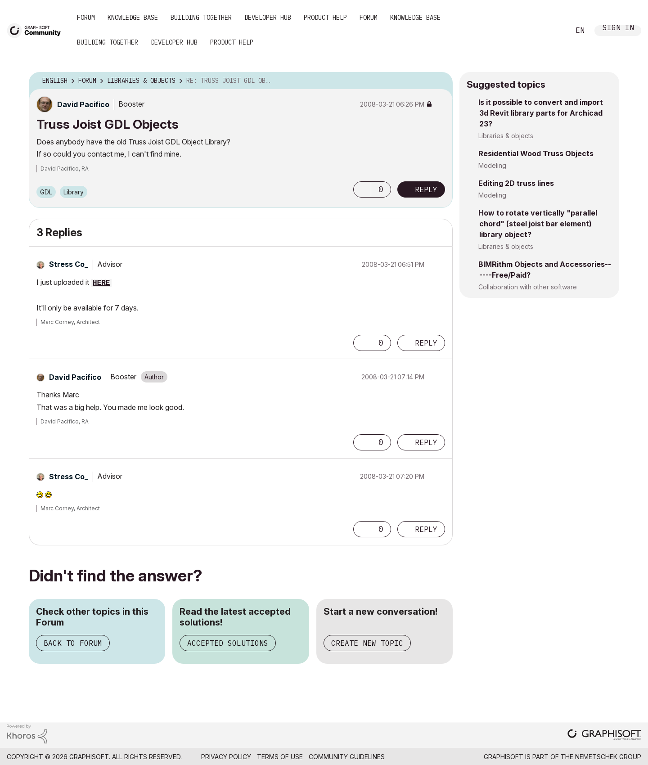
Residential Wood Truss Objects (536, 153)
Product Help (325, 18)
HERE (101, 283)
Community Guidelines (347, 756)
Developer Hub (267, 18)
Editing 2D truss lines (516, 183)
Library (73, 192)
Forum (86, 18)
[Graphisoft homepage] (604, 735)
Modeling (492, 165)
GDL (46, 192)
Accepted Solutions (227, 643)
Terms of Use (280, 756)
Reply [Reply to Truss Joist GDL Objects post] (426, 189)
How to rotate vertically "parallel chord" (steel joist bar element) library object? (537, 223)
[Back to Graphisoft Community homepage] (37, 30)
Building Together (201, 18)
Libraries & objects (505, 136)
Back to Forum (73, 643)
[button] (362, 189)
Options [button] (440, 81)
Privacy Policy (226, 756)
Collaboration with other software (527, 287)
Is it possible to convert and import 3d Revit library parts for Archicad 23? (540, 113)
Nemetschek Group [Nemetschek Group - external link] (608, 756)
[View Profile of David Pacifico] (83, 104)
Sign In (618, 28)
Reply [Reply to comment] (426, 342)
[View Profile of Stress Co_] (68, 264)
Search (553, 30)
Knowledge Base (133, 18)
